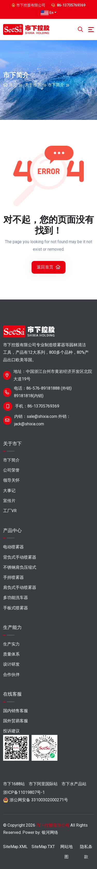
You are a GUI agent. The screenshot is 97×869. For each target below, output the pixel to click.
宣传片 (9, 500)
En (47, 13)
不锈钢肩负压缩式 (19, 567)
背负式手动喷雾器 (19, 557)
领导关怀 (11, 480)
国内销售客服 (15, 710)
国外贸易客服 (15, 720)
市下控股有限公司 (52, 825)
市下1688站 (14, 783)
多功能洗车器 (15, 597)
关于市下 (33, 84)
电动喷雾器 (13, 546)
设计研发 (11, 664)
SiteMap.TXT (43, 846)
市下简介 (56, 84)
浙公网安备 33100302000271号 (39, 799)
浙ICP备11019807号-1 (24, 792)
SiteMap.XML (15, 846)
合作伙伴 (11, 674)
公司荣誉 (11, 470)
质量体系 (11, 654)
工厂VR (10, 510)
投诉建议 (11, 730)
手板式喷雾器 (15, 607)
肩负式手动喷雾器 (19, 587)
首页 (10, 84)
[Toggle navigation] (91, 29)
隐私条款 (86, 851)
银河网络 (50, 832)
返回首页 (48, 267)
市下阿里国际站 (43, 783)
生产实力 (11, 644)
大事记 (9, 490)
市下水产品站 (74, 783)
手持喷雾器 (13, 577)
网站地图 (66, 851)
